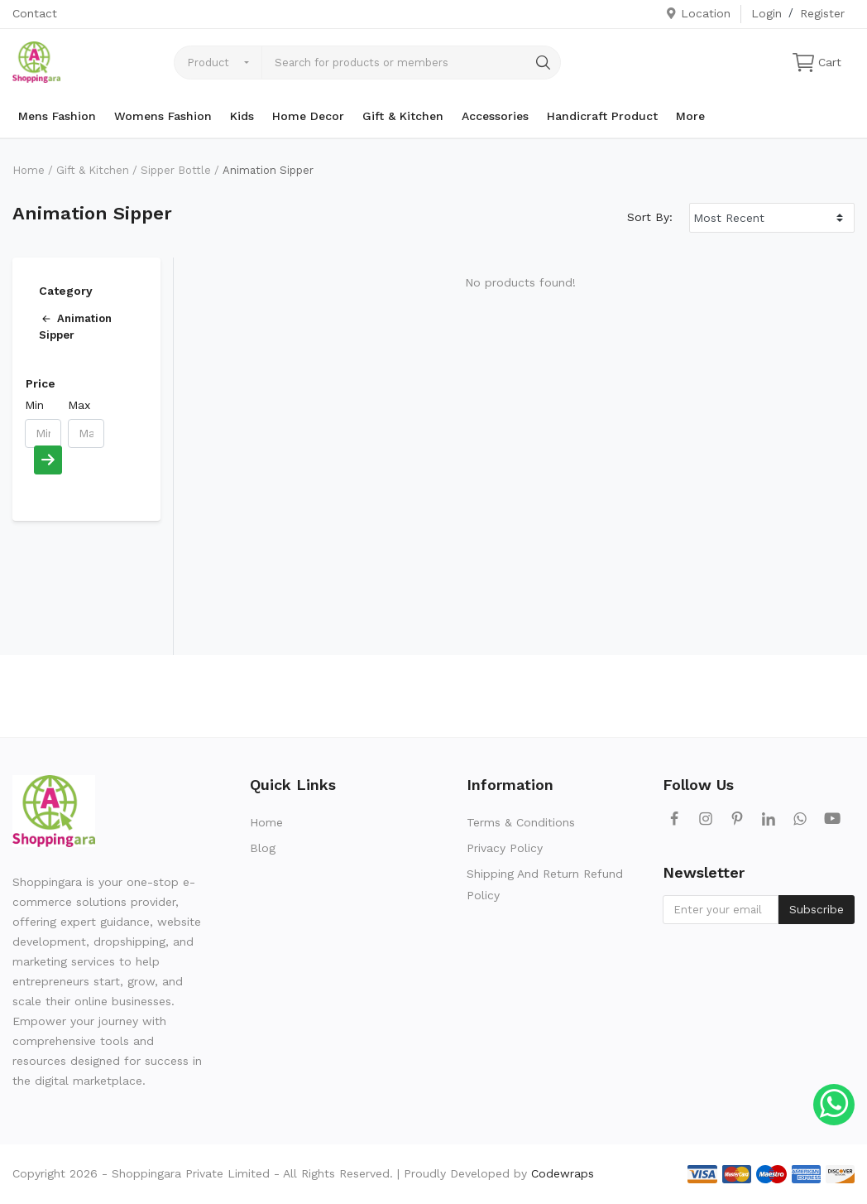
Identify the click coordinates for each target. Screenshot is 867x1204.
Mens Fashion (57, 116)
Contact (34, 13)
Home (28, 170)
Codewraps (562, 1173)
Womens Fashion (163, 116)
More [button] (690, 116)
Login (766, 13)
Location (697, 13)
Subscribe (816, 909)
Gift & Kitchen (402, 116)
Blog (262, 848)
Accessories (495, 116)
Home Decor (308, 116)
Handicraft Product (602, 116)
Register (822, 13)
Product (208, 62)
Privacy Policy (505, 848)
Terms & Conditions (521, 822)
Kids (242, 116)
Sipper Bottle (176, 170)
